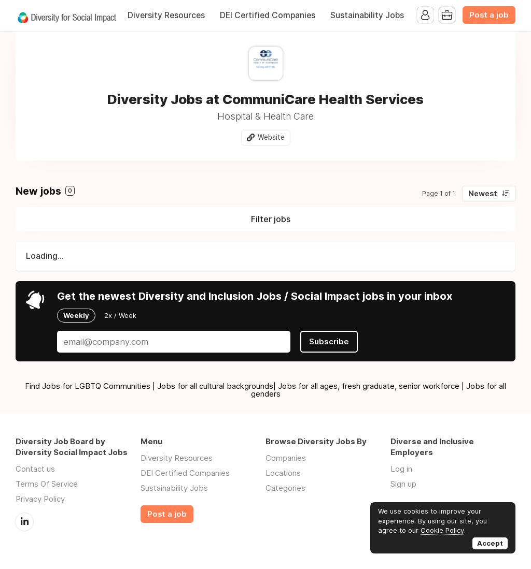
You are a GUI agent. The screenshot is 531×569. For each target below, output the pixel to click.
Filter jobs (270, 219)
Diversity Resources (166, 15)
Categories (285, 488)
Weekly (76, 315)
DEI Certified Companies (267, 15)
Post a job (489, 15)
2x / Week (120, 315)
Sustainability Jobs (367, 15)
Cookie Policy (442, 530)
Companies (286, 458)
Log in (401, 469)
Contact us (35, 469)
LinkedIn (24, 522)
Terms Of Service (47, 484)
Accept (490, 543)
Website (271, 137)
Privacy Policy (40, 499)
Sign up (403, 484)
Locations (283, 473)
